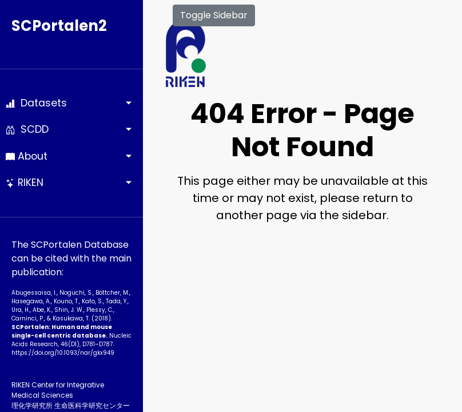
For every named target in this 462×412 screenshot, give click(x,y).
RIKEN (24, 182)
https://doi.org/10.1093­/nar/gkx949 (62, 352)
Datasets (36, 103)
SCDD (27, 129)
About (26, 156)
